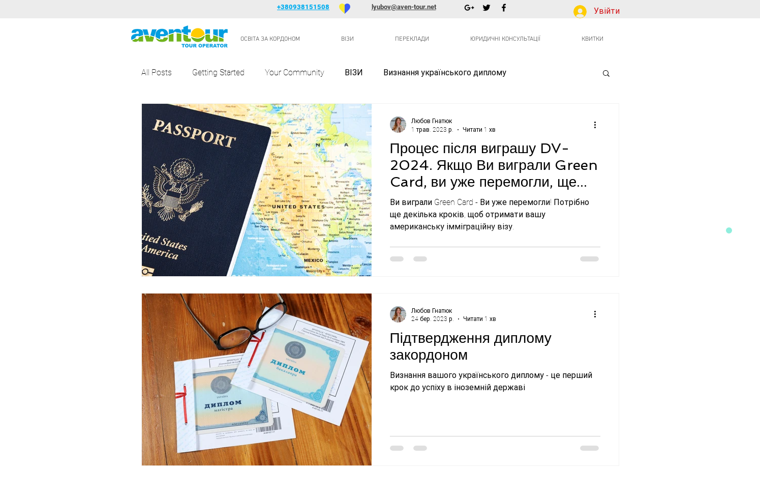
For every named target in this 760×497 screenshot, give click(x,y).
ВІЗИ (354, 72)
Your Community (294, 72)
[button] (606, 74)
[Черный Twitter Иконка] (486, 8)
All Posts (156, 72)
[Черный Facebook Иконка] (504, 8)
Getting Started (218, 72)
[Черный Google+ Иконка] (469, 8)
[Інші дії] (599, 125)
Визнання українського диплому (444, 72)
